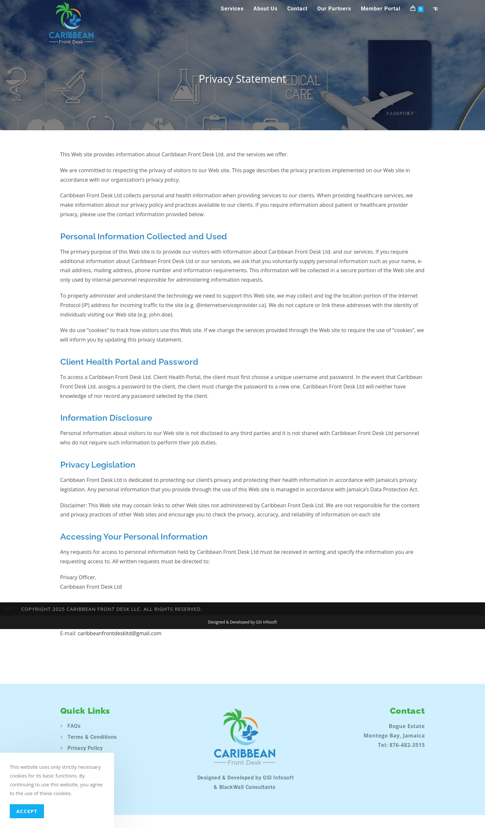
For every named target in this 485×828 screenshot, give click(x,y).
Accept (26, 811)
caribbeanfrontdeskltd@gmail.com (120, 633)
